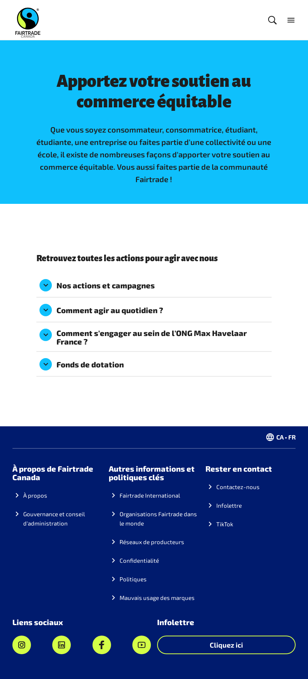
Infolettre (229, 505)
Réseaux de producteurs (152, 541)
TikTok (224, 523)
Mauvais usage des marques (157, 597)
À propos (35, 495)
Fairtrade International (150, 495)
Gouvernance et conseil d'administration (54, 518)
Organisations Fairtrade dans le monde (158, 518)
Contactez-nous (238, 486)
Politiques (133, 579)
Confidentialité (139, 560)
